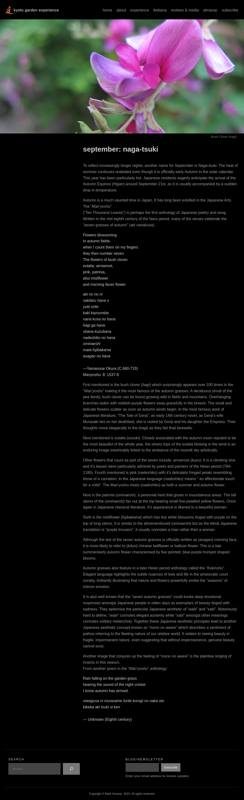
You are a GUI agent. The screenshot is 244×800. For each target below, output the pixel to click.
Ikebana (160, 10)
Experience (139, 10)
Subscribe (230, 10)
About (121, 10)
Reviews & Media (185, 10)
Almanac (210, 10)
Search (16, 759)
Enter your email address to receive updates (157, 776)
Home (107, 10)
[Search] (71, 769)
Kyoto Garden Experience (36, 10)
